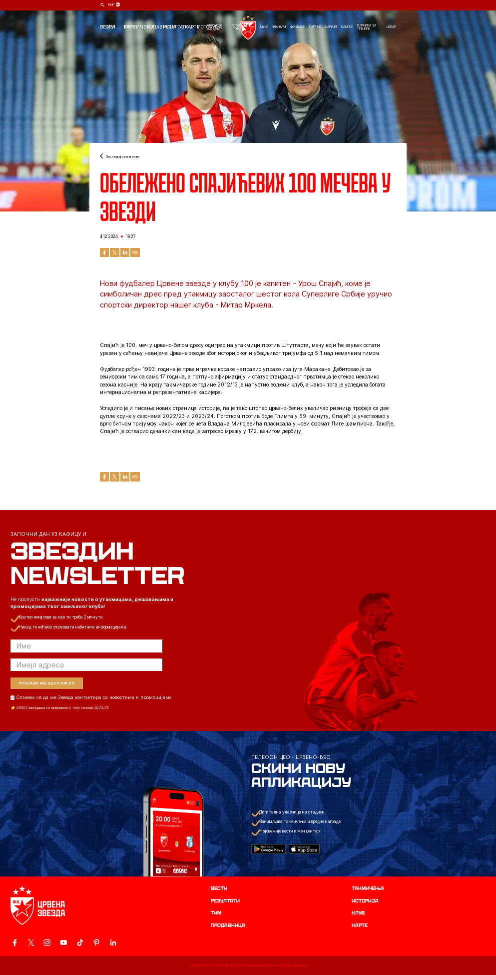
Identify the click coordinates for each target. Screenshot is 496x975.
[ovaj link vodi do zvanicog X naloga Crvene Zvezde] (31, 942)
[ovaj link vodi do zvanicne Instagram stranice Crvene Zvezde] (47, 942)
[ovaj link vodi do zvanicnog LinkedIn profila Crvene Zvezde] (113, 942)
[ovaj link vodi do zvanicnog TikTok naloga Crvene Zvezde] (80, 942)
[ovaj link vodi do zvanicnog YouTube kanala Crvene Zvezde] (63, 942)
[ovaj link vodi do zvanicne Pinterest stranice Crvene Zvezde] (96, 942)
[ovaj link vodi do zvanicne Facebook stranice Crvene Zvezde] (14, 942)
